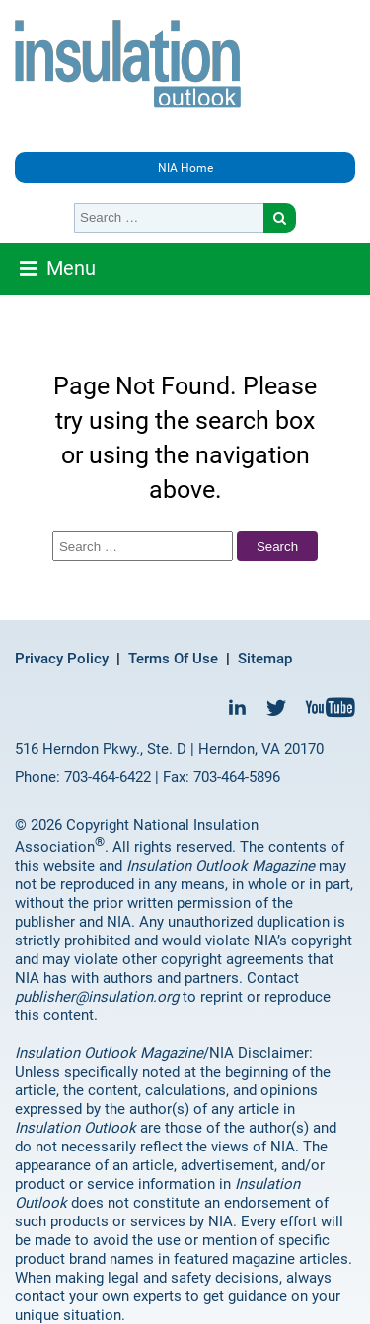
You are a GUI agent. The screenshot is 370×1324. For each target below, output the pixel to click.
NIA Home (185, 167)
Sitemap (265, 658)
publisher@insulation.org (97, 997)
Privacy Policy (62, 658)
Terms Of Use (173, 658)
